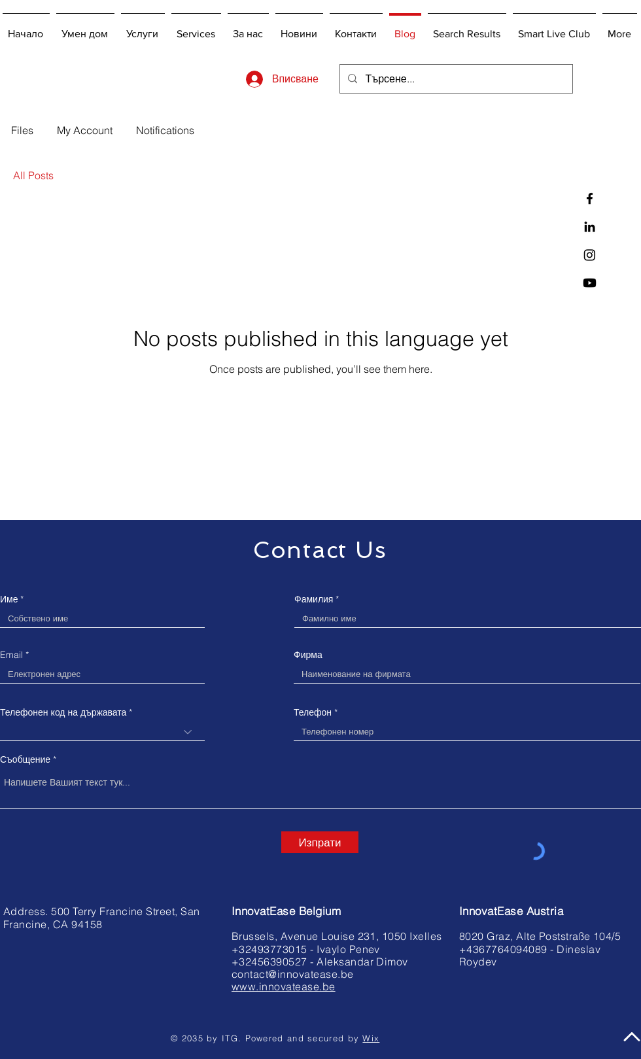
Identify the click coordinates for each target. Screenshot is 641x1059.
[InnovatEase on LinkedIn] (589, 226)
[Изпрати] (319, 842)
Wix (370, 1038)
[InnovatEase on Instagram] (589, 254)
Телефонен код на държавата (63, 712)
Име (9, 599)
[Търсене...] (455, 79)
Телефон (313, 712)
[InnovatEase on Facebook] (589, 198)
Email (11, 654)
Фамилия (313, 599)
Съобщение (25, 759)
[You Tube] (589, 282)
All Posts (33, 175)
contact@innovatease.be (293, 974)
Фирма (308, 654)
